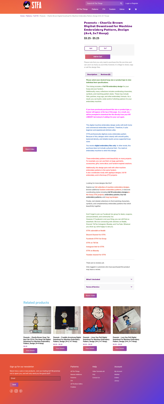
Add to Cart (98, 57)
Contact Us (96, 377)
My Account (118, 371)
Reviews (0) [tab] (105, 74)
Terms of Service (92, 287)
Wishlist (116, 374)
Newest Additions (76, 374)
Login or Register (132, 3)
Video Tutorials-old (98, 371)
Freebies (73, 387)
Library (116, 381)
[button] (109, 279)
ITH (103, 9)
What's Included (93, 279)
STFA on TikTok (92, 243)
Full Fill (35, 16)
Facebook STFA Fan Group (96, 239)
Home (22, 16)
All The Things (82, 9)
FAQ (93, 374)
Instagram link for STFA (95, 247)
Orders (116, 377)
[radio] (91, 48)
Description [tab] (92, 74)
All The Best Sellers (76, 384)
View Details (30, 351)
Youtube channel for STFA (96, 255)
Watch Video (90, 296)
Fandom (112, 9)
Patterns (95, 9)
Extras (122, 9)
